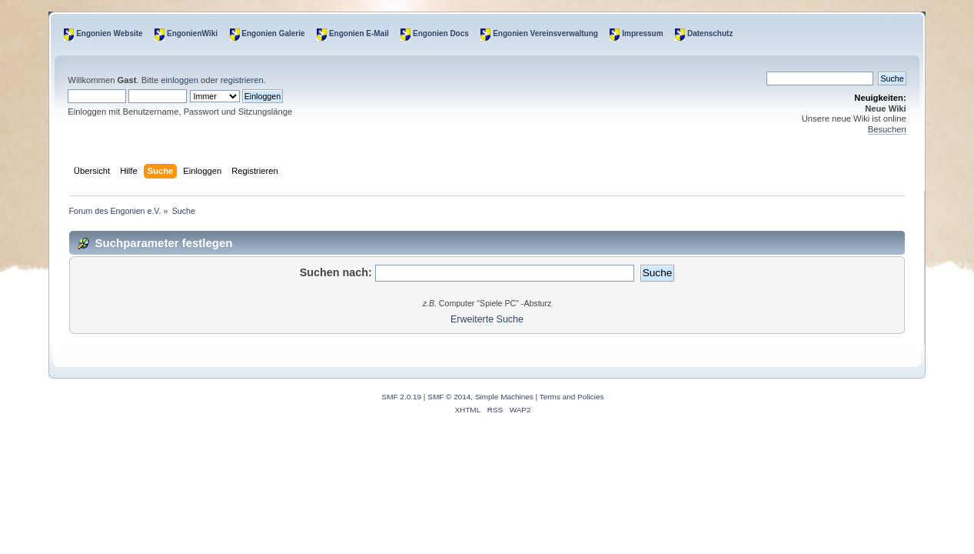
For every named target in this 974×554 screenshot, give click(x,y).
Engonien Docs (441, 33)
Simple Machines (504, 396)
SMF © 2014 (448, 396)
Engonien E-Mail (359, 33)
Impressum (642, 33)
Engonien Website (109, 33)
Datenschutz (710, 33)
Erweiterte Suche (487, 319)
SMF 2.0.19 (402, 396)
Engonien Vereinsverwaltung (545, 33)
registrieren (242, 80)
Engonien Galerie (272, 33)
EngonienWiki (192, 33)
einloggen (179, 80)
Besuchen (887, 129)
